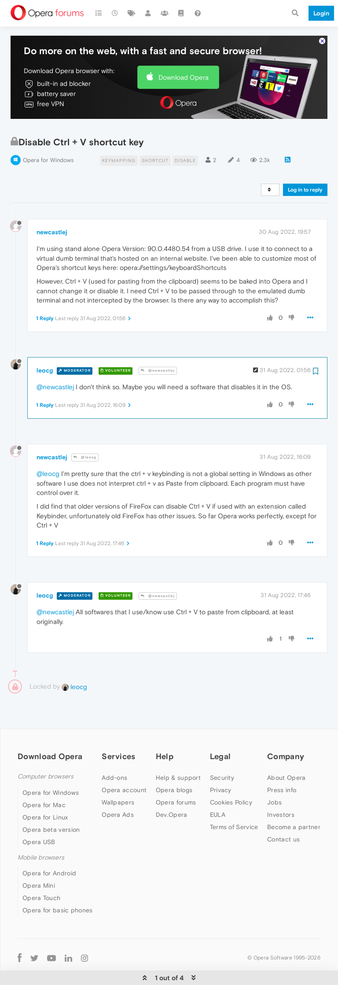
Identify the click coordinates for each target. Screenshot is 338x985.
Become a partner (293, 802)
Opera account (124, 765)
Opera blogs (174, 765)
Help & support (178, 752)
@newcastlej (158, 346)
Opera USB (38, 816)
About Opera (286, 752)
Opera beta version (51, 804)
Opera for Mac (44, 779)
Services (118, 731)
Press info (281, 765)
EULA (217, 789)
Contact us (283, 814)
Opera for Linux (45, 792)
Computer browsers (45, 752)
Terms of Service (234, 802)
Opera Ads (118, 789)
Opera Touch (41, 872)
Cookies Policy (231, 777)
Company (285, 731)
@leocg (84, 433)
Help (164, 731)
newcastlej (52, 206)
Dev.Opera (171, 789)
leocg (45, 345)
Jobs (274, 777)
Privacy (220, 765)
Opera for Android (49, 848)
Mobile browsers (41, 832)
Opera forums (176, 777)
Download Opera (183, 52)
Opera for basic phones (57, 885)
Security (222, 752)
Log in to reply (305, 165)
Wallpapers (118, 777)
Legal (220, 731)
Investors (280, 789)
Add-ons (114, 752)
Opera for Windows (48, 135)
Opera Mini (38, 860)
